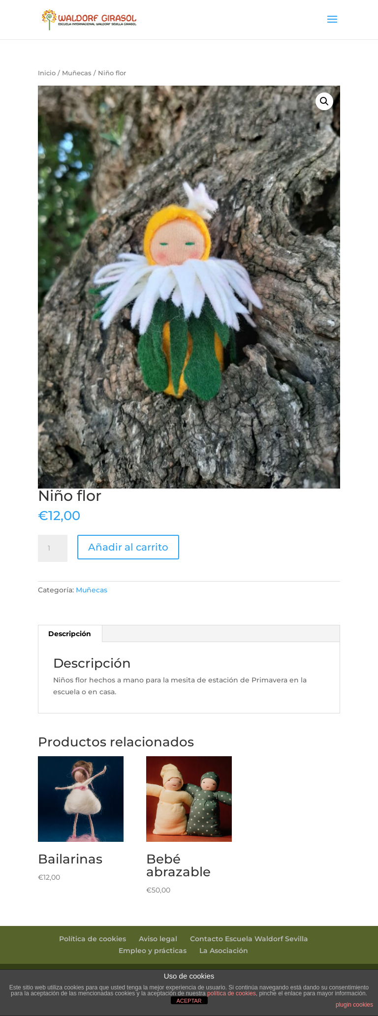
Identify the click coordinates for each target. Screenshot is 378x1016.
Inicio (47, 73)
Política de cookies (92, 938)
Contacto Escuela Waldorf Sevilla (249, 938)
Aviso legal (158, 938)
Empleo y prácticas (153, 950)
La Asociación (223, 950)
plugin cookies (354, 1004)
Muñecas (77, 73)
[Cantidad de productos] (52, 548)
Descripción (69, 633)
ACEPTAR (188, 1001)
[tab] (69, 633)
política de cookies (231, 993)
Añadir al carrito (128, 547)
